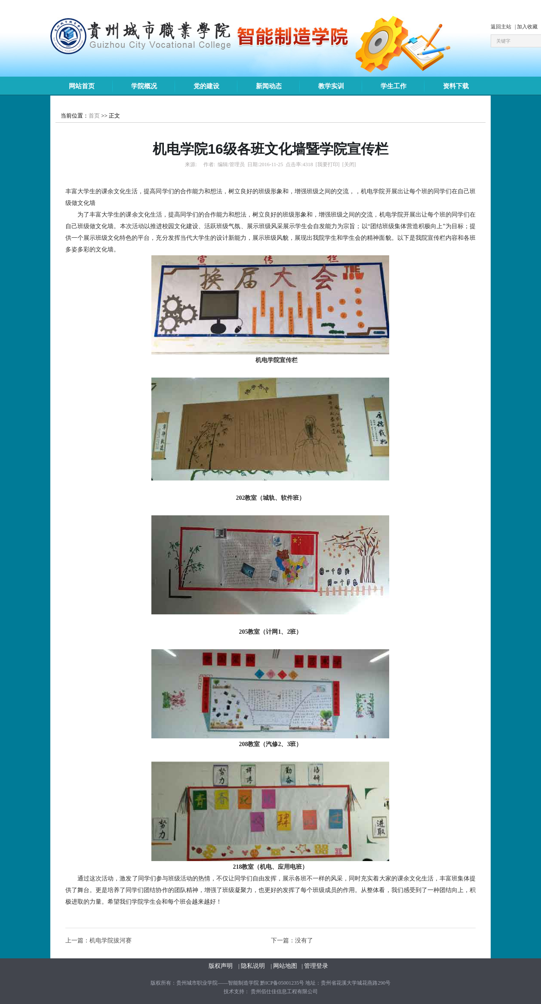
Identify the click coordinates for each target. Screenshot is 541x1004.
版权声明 (221, 966)
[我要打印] (328, 164)
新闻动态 (269, 86)
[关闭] (349, 164)
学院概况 (144, 86)
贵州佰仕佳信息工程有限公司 (284, 992)
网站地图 (285, 966)
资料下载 (456, 86)
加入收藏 (527, 27)
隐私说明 (254, 966)
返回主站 (502, 27)
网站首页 (82, 86)
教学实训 (331, 86)
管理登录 (316, 966)
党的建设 (206, 86)
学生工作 (393, 86)
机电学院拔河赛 (110, 940)
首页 (94, 115)
